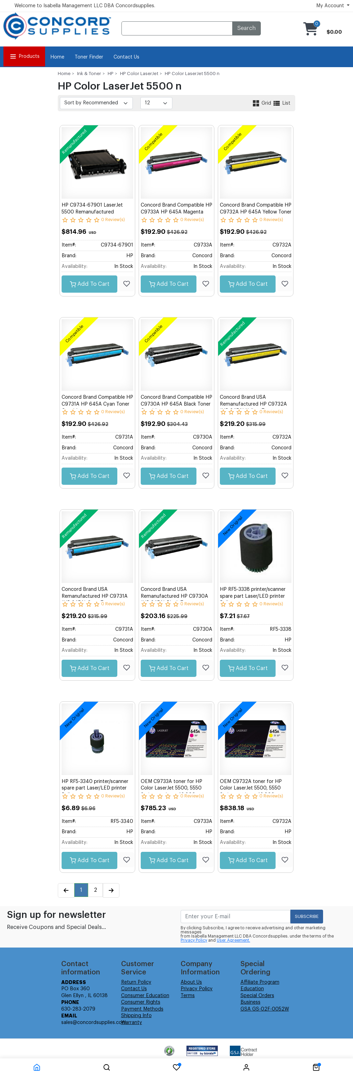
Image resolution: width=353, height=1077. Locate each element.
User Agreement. (233, 940)
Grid (262, 103)
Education (252, 988)
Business (250, 1002)
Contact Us (126, 57)
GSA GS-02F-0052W (264, 1009)
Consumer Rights (140, 1002)
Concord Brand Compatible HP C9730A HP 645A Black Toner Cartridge (176, 404)
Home (57, 57)
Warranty (131, 1022)
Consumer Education (145, 995)
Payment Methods (142, 1009)
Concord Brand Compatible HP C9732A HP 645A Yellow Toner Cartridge (255, 212)
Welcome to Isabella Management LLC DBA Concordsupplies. (84, 5)
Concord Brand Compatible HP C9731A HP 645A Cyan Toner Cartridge (97, 404)
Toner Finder (89, 57)
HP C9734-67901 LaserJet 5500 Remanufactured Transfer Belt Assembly (92, 212)
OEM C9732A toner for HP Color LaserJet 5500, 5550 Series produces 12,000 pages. (255, 788)
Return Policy (136, 982)
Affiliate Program (259, 982)
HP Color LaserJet (139, 73)
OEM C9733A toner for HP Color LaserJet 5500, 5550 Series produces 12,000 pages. (176, 788)
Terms (188, 995)
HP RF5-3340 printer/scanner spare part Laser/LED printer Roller (95, 788)
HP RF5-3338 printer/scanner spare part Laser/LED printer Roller (253, 596)
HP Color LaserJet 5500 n (192, 73)
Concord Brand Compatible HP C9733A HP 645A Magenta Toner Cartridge (176, 212)
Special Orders (257, 995)
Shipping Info (136, 1015)
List (281, 103)
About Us (191, 982)
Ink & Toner (89, 73)
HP (111, 73)
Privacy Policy (194, 940)
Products (24, 56)
